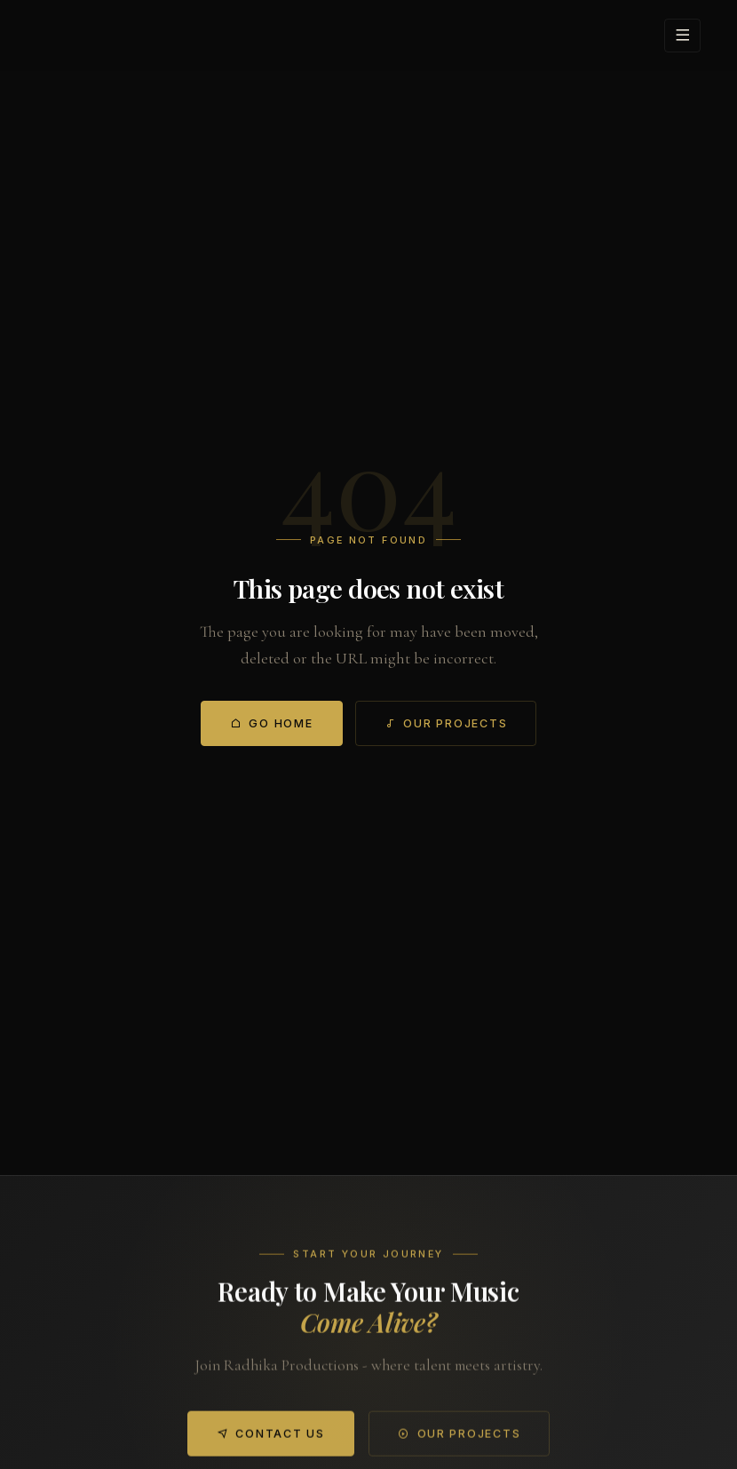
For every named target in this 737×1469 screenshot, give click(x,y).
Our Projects (446, 723)
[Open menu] (682, 35)
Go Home (271, 723)
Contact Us (271, 1441)
